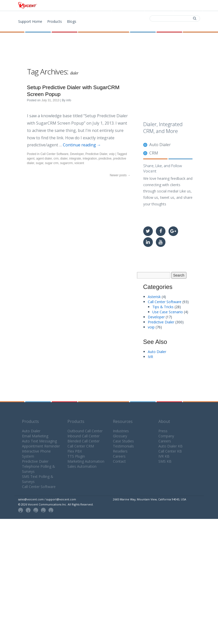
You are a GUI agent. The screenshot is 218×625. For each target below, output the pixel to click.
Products (95, 5)
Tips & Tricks (163, 306)
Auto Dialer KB (170, 446)
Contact (158, 5)
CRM (153, 153)
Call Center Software (54, 154)
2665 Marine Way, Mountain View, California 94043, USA (149, 499)
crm (56, 158)
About (164, 421)
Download (127, 5)
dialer (64, 158)
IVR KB (163, 456)
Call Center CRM (80, 446)
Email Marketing (35, 436)
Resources (123, 421)
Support (187, 5)
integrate (75, 158)
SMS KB (165, 461)
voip (111, 154)
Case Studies (123, 441)
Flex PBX (74, 451)
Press (162, 430)
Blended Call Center (83, 441)
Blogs (71, 21)
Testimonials (123, 446)
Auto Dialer (160, 144)
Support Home (30, 21)
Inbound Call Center (83, 436)
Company (166, 436)
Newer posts (120, 175)
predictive (105, 158)
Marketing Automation (85, 461)
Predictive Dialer (96, 154)
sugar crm (51, 163)
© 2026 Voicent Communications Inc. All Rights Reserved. (55, 504)
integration (90, 158)
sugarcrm (66, 163)
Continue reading (82, 145)
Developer (77, 154)
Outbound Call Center (85, 430)
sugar (39, 163)
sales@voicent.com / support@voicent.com (47, 499)
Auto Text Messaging (39, 441)
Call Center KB (170, 451)
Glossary (120, 436)
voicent (79, 163)
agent (31, 158)
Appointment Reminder (41, 446)
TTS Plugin (76, 456)
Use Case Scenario (167, 311)
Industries (121, 430)
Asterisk (154, 296)
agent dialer (44, 158)
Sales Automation (81, 466)
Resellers (120, 451)
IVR (150, 356)
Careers (119, 456)
